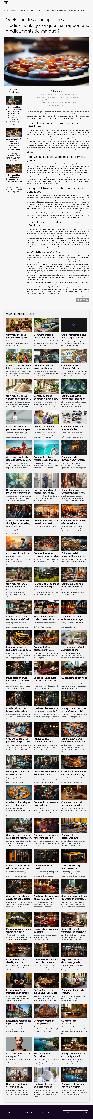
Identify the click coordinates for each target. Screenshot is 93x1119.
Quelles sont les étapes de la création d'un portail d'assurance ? (18, 805)
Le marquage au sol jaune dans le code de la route (18, 650)
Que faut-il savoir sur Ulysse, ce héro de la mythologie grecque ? (17, 711)
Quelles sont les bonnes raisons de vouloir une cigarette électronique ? (18, 868)
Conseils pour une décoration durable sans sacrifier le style (46, 399)
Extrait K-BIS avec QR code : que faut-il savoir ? (46, 618)
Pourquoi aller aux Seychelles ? (43, 1055)
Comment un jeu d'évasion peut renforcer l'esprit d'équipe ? (73, 460)
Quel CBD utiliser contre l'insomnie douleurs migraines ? (46, 962)
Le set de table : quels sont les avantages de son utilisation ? (45, 681)
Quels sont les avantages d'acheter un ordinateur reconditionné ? (14, 110)
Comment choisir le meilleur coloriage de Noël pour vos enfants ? (18, 338)
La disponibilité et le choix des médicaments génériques (57, 100)
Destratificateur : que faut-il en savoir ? (71, 867)
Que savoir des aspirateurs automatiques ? (69, 1023)
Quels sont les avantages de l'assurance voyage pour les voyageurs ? (14, 179)
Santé (26, 1112)
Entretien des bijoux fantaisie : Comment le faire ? (72, 556)
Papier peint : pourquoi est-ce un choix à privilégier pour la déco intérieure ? (18, 775)
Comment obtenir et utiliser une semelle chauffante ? (71, 805)
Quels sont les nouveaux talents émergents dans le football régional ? (18, 368)
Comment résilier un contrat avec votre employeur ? (16, 587)
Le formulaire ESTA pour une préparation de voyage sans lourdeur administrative (14, 144)
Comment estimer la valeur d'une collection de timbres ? (73, 742)
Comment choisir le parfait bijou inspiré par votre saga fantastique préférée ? (72, 400)
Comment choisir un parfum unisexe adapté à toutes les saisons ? (18, 429)
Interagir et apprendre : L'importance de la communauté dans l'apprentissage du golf (45, 430)
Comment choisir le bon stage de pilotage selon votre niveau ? (18, 460)
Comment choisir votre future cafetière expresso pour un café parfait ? (72, 430)
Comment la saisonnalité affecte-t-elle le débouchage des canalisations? (73, 524)
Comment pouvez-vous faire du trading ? (46, 803)
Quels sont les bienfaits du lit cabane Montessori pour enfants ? (18, 838)
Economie (7, 1112)
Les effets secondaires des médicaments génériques (57, 102)
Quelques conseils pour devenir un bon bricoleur (18, 897)
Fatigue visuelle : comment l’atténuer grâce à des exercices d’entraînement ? (44, 743)
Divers (13, 10)
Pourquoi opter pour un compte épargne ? (73, 1055)
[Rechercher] (73, 1112)
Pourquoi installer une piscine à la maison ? (72, 1085)
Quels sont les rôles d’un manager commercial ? (46, 709)
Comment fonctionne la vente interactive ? (46, 522)
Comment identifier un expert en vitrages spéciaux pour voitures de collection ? (45, 369)
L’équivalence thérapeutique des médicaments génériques (57, 97)
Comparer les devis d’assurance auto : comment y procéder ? (72, 838)
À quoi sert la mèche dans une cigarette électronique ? (71, 962)
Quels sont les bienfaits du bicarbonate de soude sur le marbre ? (45, 1087)
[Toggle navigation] (6, 2)
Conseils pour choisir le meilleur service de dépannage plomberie (45, 493)
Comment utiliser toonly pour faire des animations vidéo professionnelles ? (18, 557)
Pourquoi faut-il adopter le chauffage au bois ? (73, 709)
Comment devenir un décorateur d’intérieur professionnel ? (72, 587)
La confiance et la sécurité (57, 105)
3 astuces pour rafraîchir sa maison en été (73, 648)
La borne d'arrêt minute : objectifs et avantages (73, 618)
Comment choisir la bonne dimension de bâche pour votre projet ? (46, 339)
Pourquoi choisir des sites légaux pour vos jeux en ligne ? (16, 962)
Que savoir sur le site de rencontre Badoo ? (46, 836)
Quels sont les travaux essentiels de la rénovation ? (17, 1087)
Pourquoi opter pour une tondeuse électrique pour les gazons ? (46, 587)
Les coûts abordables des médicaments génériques (57, 94)
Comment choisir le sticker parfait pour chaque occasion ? (71, 368)
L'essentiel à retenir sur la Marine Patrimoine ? (46, 773)
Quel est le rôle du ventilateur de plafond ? (73, 930)
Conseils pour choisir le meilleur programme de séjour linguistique (18, 493)
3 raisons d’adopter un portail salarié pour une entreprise (18, 742)
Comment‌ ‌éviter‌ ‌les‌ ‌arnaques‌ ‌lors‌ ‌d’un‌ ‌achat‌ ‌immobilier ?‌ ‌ (46, 556)
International (17, 1112)
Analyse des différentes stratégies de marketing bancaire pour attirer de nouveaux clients (18, 524)
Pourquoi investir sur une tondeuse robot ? (18, 930)
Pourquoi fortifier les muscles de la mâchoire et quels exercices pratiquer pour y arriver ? (18, 682)
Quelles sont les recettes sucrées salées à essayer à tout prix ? (73, 774)
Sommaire (58, 91)
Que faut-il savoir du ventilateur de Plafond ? (18, 618)
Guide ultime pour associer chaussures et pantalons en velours (72, 493)
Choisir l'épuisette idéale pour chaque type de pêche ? (73, 338)
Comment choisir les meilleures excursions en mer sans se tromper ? (46, 460)
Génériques (62, 137)
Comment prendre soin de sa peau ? (18, 1055)
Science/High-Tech (38, 1112)
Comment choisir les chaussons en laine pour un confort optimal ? (18, 399)
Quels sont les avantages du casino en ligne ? (46, 897)
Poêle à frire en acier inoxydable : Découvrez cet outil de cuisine (45, 993)
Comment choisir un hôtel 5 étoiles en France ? (44, 1023)
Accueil (6, 10)
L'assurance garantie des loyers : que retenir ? (18, 1022)
